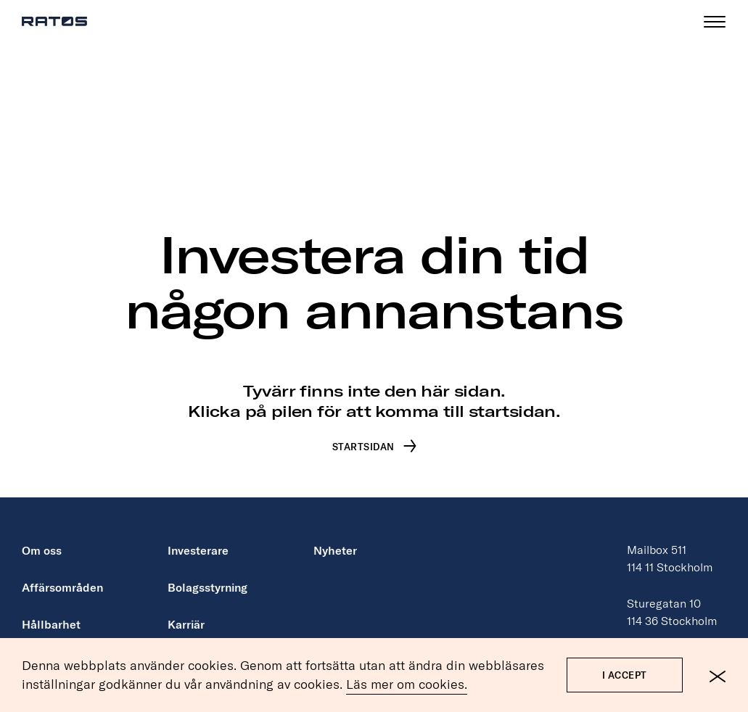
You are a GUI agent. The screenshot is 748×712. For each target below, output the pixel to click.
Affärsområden (62, 573)
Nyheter (335, 536)
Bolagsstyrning (207, 573)
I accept (624, 676)
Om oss (42, 536)
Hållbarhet (51, 610)
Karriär (186, 610)
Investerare (198, 536)
